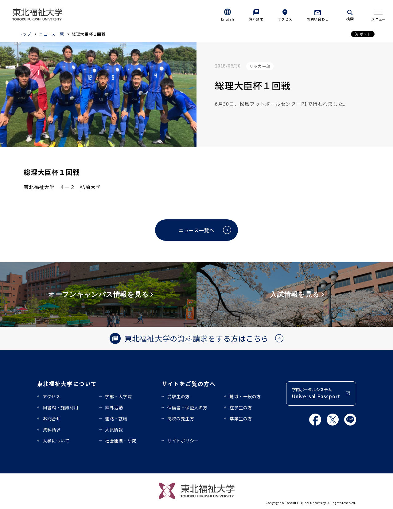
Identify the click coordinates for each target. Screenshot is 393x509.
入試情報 (114, 429)
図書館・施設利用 (60, 407)
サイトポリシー (183, 440)
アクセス (285, 19)
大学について (56, 440)
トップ (24, 34)
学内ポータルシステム (316, 393)
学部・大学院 (118, 396)
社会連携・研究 (120, 440)
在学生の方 (241, 407)
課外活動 (114, 407)
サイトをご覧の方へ (188, 383)
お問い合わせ (318, 19)
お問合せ (51, 418)
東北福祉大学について (67, 383)
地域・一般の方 (245, 396)
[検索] (350, 14)
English (227, 19)
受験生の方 (178, 396)
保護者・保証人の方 (187, 407)
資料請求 (256, 19)
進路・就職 (116, 418)
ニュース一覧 (51, 34)
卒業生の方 (241, 418)
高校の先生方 (180, 418)
